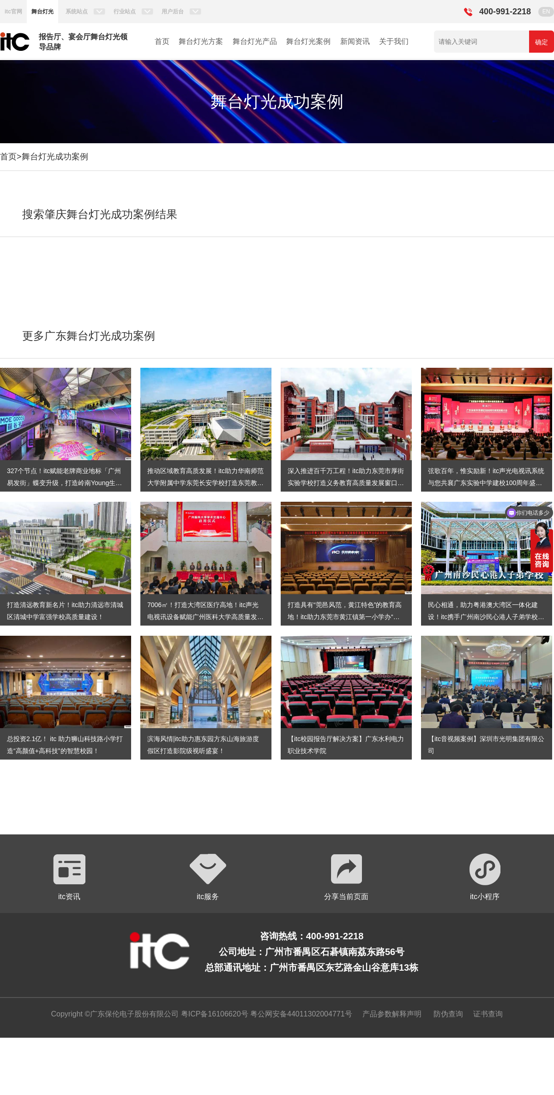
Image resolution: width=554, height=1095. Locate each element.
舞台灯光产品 (255, 41)
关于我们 (394, 41)
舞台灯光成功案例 (55, 156)
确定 (541, 42)
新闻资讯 (355, 41)
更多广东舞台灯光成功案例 (88, 335)
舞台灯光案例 (308, 41)
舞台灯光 (42, 11)
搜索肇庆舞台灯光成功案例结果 (99, 214)
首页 (162, 41)
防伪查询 (448, 1014)
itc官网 (13, 11)
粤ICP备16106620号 (213, 1014)
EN (546, 11)
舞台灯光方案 (201, 41)
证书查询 (488, 1014)
